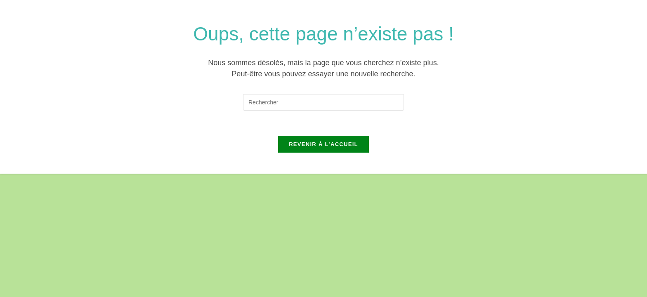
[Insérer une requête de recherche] (323, 102)
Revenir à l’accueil (323, 144)
